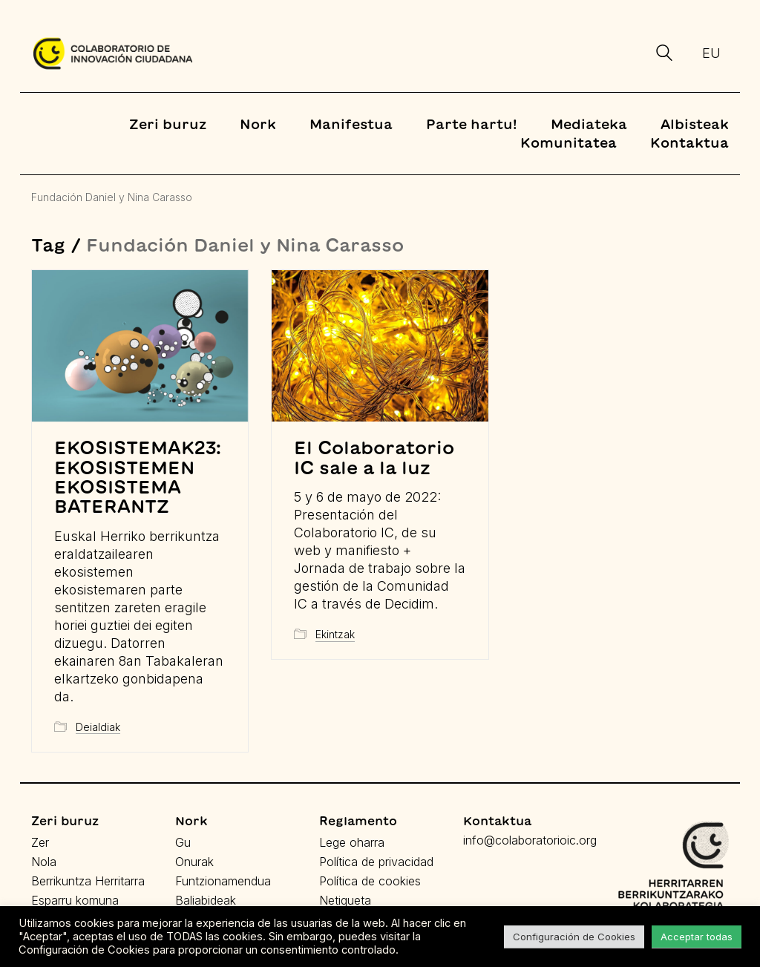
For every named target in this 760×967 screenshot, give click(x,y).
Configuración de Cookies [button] (574, 937)
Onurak (194, 861)
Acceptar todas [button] (697, 937)
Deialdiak (98, 727)
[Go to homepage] (112, 53)
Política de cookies (370, 880)
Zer (40, 842)
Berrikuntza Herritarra (88, 880)
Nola (43, 861)
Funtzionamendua (223, 880)
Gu (183, 842)
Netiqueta (345, 900)
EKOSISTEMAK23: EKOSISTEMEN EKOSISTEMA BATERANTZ (137, 477)
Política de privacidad (376, 861)
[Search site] (664, 55)
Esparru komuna (75, 900)
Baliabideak (205, 900)
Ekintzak (335, 634)
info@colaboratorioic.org (530, 840)
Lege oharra (351, 842)
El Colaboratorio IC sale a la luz (374, 457)
